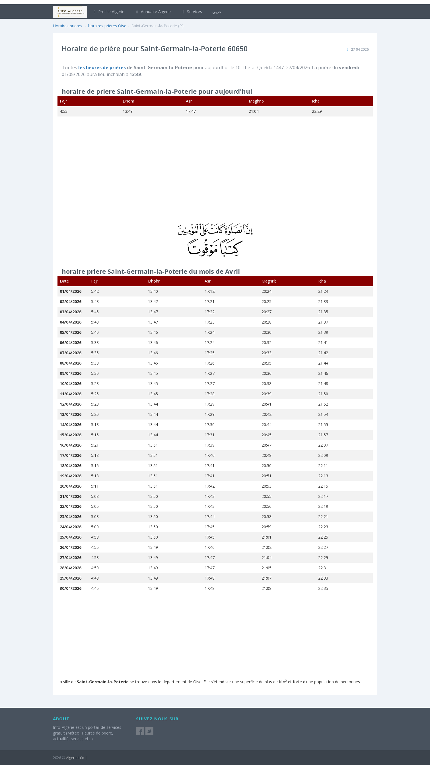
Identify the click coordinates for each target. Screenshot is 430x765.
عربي (216, 11)
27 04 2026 (360, 49)
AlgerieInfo (75, 757)
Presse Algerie (108, 11)
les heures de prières (102, 67)
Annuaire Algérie (153, 11)
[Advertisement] (215, 173)
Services (191, 11)
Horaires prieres (67, 25)
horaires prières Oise (107, 25)
